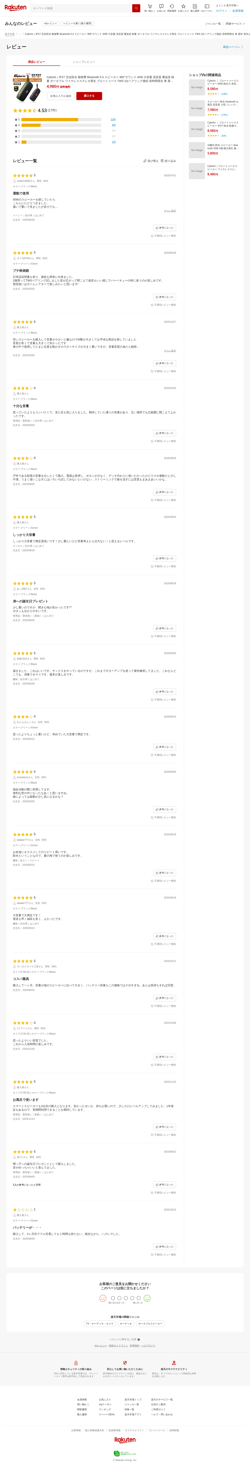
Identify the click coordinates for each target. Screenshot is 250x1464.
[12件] (113, 119)
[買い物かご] (83, 1404)
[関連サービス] (235, 24)
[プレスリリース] (156, 1430)
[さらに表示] (170, 211)
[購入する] (89, 96)
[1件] (114, 142)
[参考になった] (164, 228)
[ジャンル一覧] (213, 24)
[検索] (136, 8)
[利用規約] (134, 1345)
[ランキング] (105, 1409)
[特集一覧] (129, 1409)
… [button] (19, 34)
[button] (161, 8)
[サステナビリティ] (134, 1430)
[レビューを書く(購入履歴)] (77, 23)
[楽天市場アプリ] (133, 1414)
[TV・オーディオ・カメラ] (100, 1323)
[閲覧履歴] (171, 8)
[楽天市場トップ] (133, 1399)
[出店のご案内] (158, 1404)
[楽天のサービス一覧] (162, 1399)
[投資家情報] (115, 1430)
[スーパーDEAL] (107, 1414)
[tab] (36, 62)
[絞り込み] (168, 161)
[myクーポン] (207, 8)
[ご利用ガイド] (158, 1409)
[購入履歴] (195, 8)
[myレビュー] (50, 23)
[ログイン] (221, 10)
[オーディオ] (125, 1323)
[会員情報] (82, 1399)
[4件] (114, 125)
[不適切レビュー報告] (163, 236)
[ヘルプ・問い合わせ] (162, 1414)
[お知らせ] (161, 8)
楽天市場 (9, 34)
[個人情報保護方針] (94, 1430)
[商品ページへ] (233, 47)
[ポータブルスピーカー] (150, 1323)
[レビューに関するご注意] (125, 1339)
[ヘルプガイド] (148, 1345)
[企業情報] (76, 1430)
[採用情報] (174, 1430)
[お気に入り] (183, 8)
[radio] (113, 1298)
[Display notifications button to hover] (149, 8)
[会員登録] (238, 10)
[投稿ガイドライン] (118, 1345)
